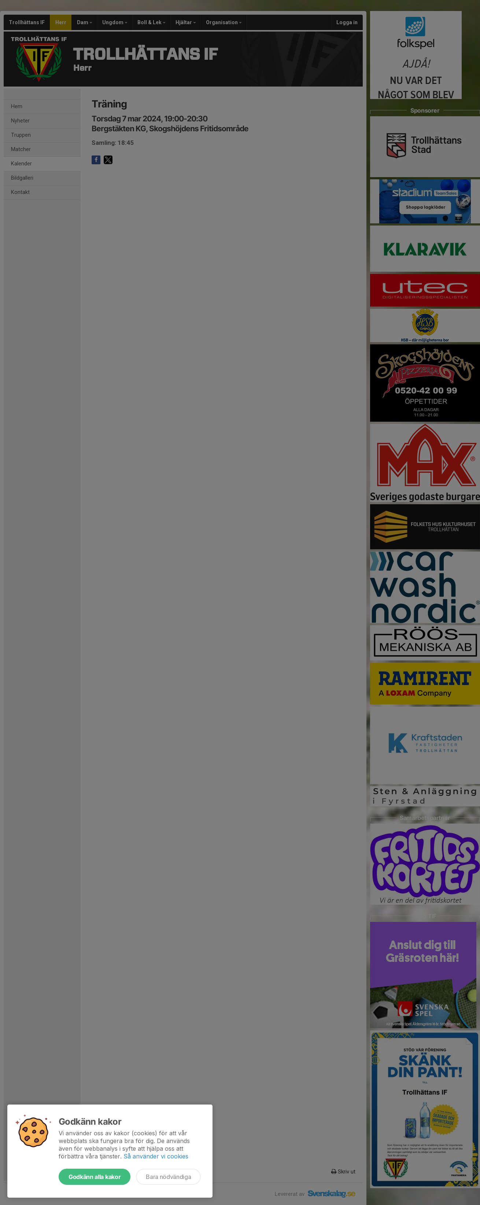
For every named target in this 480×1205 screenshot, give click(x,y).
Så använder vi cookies (155, 1156)
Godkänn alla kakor (95, 1176)
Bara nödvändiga (168, 1176)
